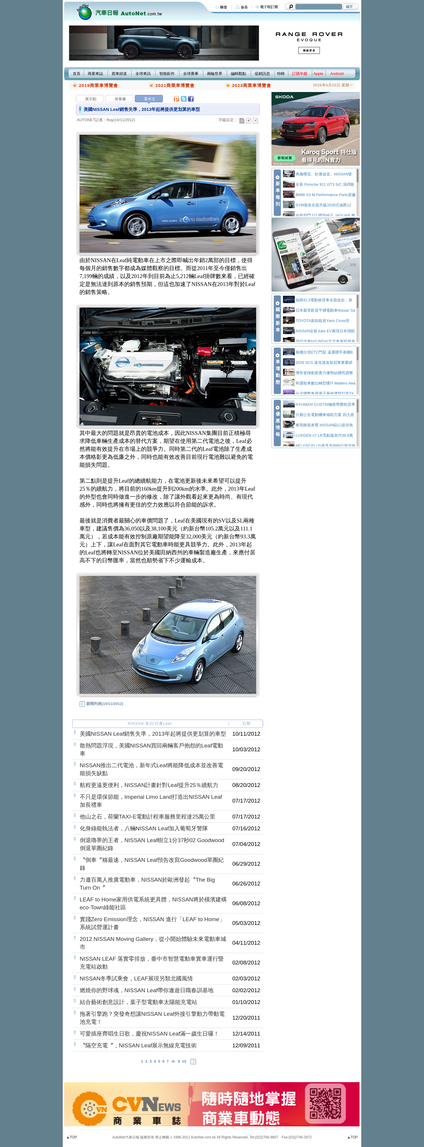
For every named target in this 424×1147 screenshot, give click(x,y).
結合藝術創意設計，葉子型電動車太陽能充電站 (138, 1002)
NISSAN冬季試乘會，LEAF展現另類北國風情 (136, 978)
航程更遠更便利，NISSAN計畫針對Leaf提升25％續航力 (149, 785)
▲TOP (71, 1137)
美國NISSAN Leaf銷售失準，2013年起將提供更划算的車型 (153, 734)
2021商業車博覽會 (175, 85)
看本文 (149, 99)
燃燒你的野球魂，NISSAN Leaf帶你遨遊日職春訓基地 (147, 990)
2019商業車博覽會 (98, 85)
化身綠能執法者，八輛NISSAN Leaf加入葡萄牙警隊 (144, 828)
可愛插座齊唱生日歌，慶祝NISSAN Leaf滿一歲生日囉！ (149, 1034)
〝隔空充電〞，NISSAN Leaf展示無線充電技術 (138, 1045)
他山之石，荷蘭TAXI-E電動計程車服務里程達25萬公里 (148, 817)
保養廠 (120, 99)
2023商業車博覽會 (251, 85)
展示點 (91, 99)
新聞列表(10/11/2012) (101, 703)
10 (184, 1061)
